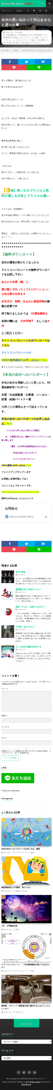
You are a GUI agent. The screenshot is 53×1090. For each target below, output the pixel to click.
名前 (4, 716)
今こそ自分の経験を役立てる (28, 646)
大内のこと (20, 1012)
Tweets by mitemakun (10, 790)
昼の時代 (16, 42)
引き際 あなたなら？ (25, 626)
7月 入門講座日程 (9, 926)
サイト (4, 738)
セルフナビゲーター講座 (29, 37)
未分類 (19, 32)
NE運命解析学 (38, 35)
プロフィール (6, 11)
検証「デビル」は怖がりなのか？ (30, 606)
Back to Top (26, 1024)
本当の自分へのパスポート (31, 42)
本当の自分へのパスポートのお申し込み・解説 (20, 849)
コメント (5, 688)
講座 (17, 929)
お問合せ (19, 11)
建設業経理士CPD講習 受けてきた (16, 887)
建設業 (18, 891)
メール (5, 727)
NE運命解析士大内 (25, 35)
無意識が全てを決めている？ (28, 589)
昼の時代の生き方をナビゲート (33, 1079)
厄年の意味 (20, 572)
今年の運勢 (40, 40)
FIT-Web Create (33, 1082)
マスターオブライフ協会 (25, 40)
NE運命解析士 (11, 35)
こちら (5, 345)
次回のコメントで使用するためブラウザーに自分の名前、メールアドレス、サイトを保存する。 (26, 752)
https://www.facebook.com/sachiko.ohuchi (20, 492)
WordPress (26, 1084)
